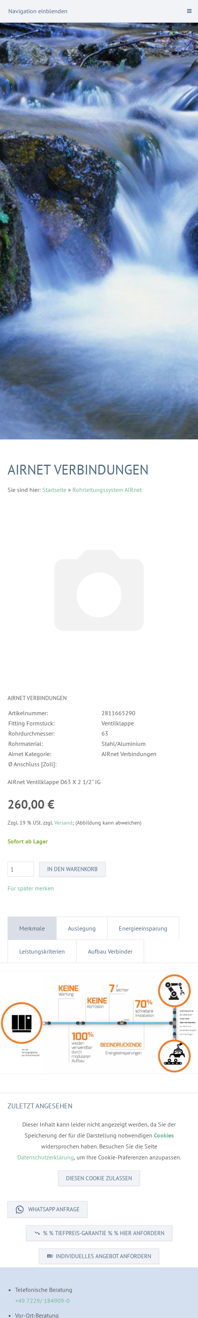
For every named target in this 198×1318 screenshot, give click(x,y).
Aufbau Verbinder (110, 951)
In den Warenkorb (72, 869)
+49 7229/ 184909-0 (42, 1300)
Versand (63, 822)
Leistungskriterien (42, 951)
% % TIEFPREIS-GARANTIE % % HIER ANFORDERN (99, 1233)
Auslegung (82, 928)
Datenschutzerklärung (45, 1157)
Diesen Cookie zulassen (99, 1178)
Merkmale (32, 928)
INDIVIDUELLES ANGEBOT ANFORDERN (99, 1256)
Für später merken (31, 888)
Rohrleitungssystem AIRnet (107, 489)
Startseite (54, 489)
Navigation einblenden (38, 11)
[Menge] (21, 869)
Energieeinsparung (143, 928)
